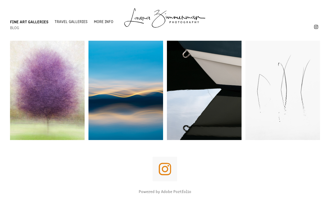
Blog (14, 27)
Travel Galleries (71, 21)
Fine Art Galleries (29, 21)
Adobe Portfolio (176, 191)
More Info (103, 21)
